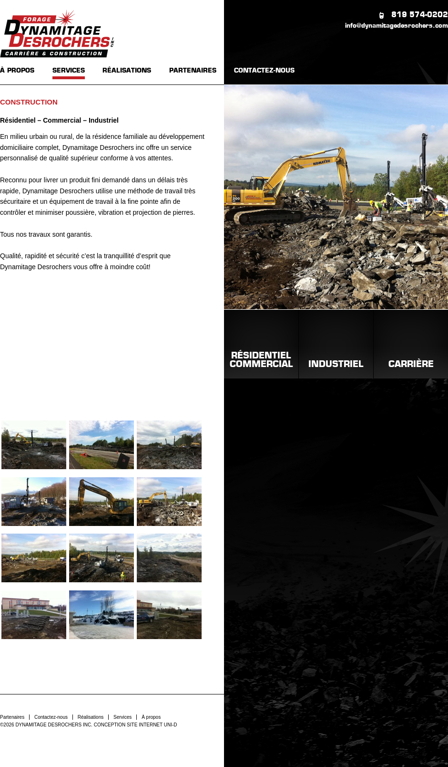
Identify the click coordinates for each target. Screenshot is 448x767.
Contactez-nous (51, 717)
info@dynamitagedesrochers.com (396, 26)
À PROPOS (17, 71)
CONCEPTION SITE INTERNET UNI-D (135, 724)
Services (122, 717)
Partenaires (12, 717)
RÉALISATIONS (126, 71)
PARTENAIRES (192, 71)
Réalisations (90, 717)
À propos (151, 717)
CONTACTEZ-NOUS (264, 71)
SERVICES (68, 71)
